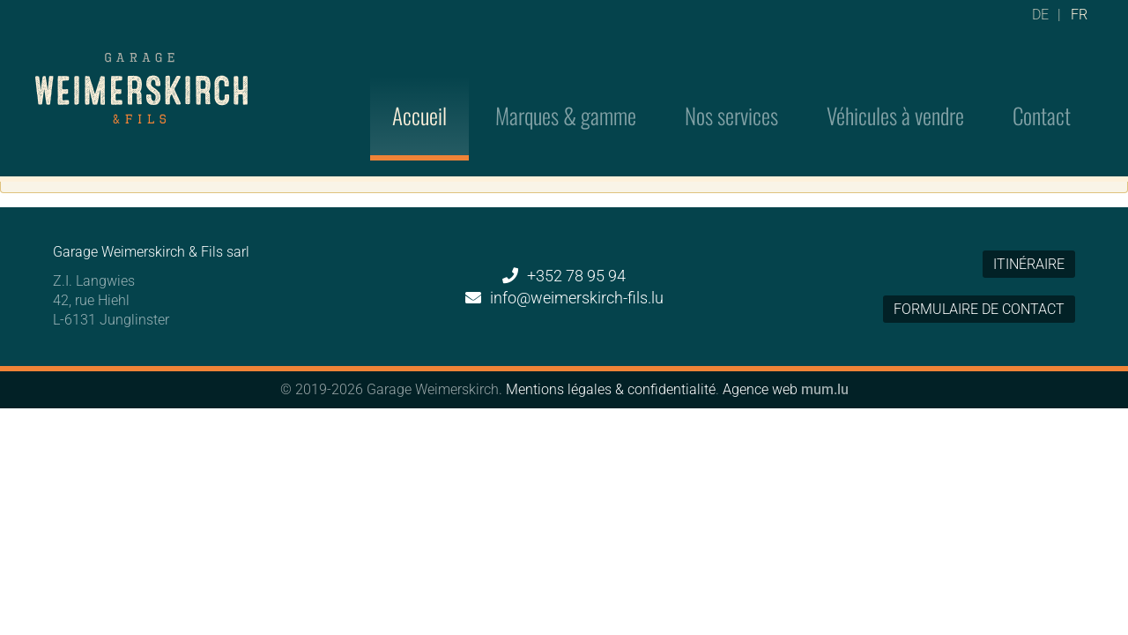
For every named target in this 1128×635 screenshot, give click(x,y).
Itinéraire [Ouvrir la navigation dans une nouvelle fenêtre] (1029, 264)
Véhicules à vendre (895, 90)
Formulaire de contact (979, 309)
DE (1040, 21)
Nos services (731, 90)
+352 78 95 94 (576, 275)
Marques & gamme (565, 90)
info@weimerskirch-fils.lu (577, 297)
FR (1079, 21)
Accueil (419, 90)
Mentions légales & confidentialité (611, 389)
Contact (1042, 90)
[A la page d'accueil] (141, 65)
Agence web (760, 389)
